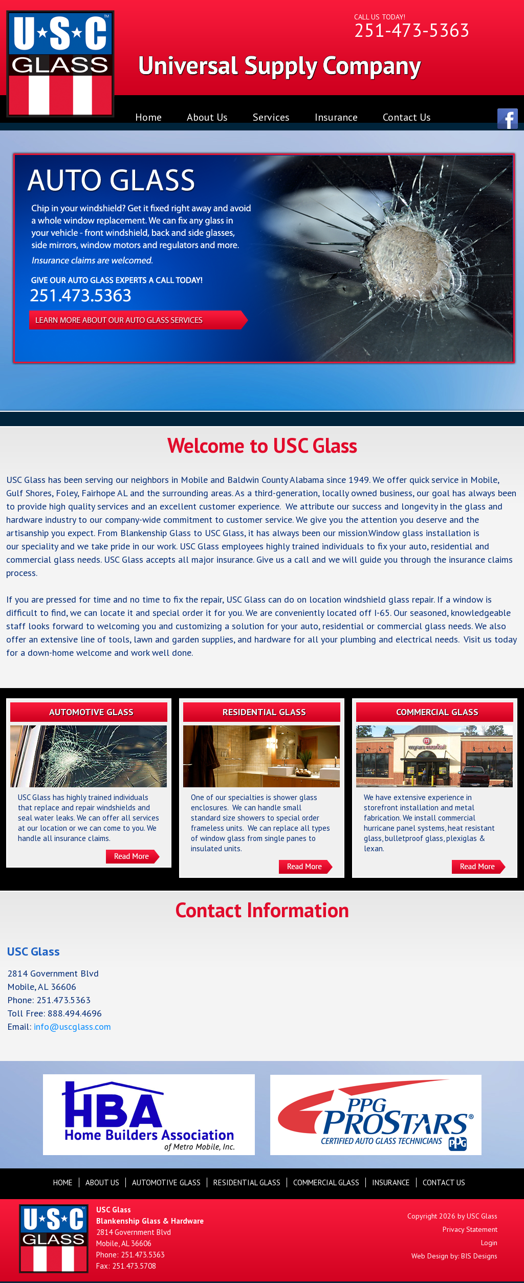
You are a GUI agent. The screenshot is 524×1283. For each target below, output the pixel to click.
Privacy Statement (470, 1229)
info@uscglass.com (72, 1026)
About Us (207, 117)
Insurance (336, 117)
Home (148, 117)
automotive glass (166, 1182)
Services (271, 117)
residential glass (246, 1182)
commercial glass (326, 1182)
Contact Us (407, 117)
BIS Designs (479, 1255)
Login (489, 1242)
